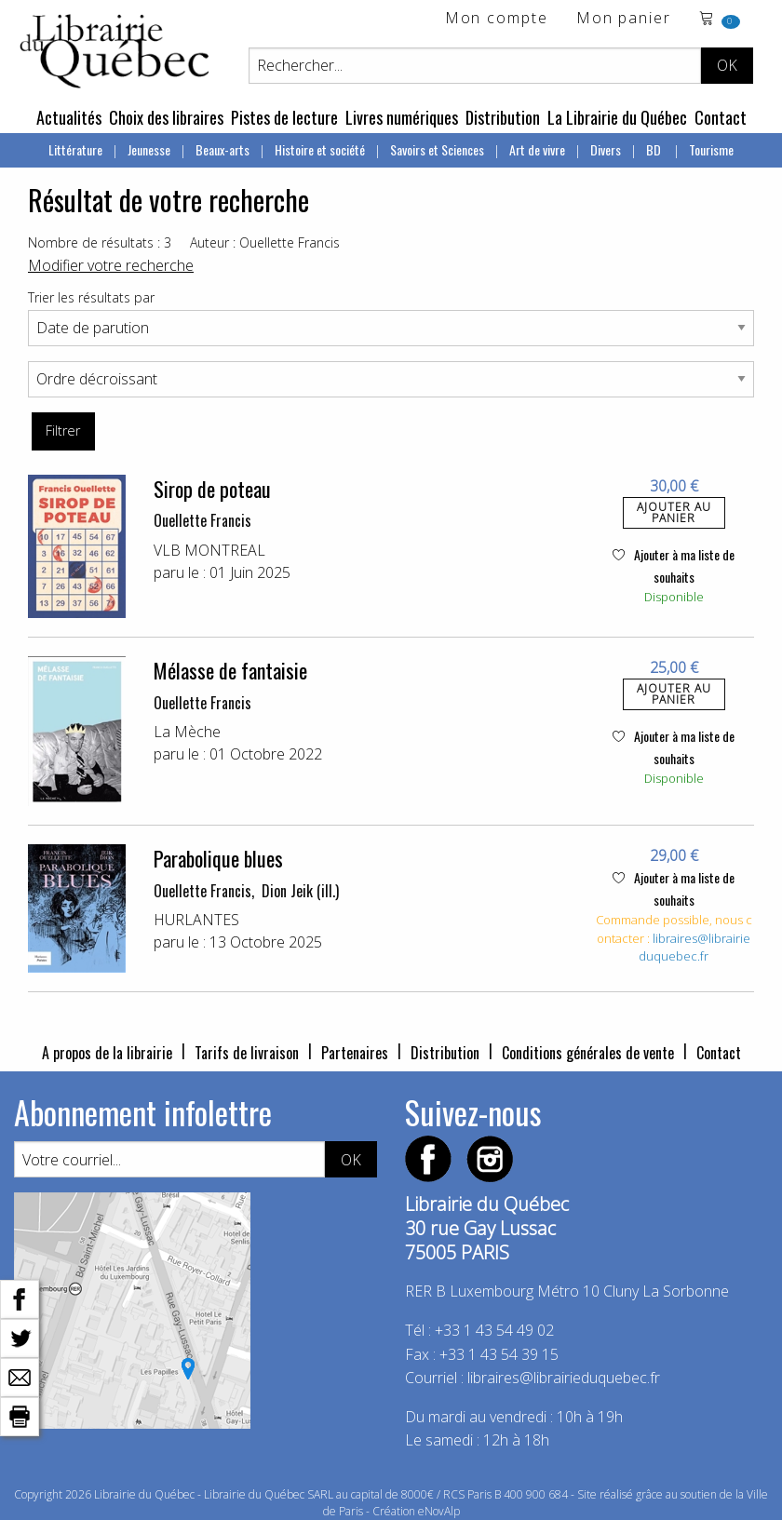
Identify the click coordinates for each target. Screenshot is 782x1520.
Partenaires (354, 1053)
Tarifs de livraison (247, 1053)
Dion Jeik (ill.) (300, 891)
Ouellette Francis (202, 520)
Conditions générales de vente (588, 1053)
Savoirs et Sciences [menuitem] (437, 149)
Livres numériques (401, 117)
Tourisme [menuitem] (711, 149)
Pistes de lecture (284, 117)
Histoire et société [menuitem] (320, 149)
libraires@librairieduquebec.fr (694, 947)
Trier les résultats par (91, 297)
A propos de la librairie (107, 1053)
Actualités (68, 117)
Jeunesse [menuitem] (149, 149)
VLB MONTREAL (209, 550)
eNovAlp (439, 1511)
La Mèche (187, 731)
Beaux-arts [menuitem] (222, 149)
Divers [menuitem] (605, 149)
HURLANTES (196, 919)
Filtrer (63, 430)
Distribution (502, 117)
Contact (720, 117)
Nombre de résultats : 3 (99, 242)
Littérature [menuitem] (75, 149)
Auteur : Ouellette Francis (265, 242)
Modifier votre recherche (111, 265)
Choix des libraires (166, 117)
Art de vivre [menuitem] (537, 149)
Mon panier (623, 19)
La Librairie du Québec (617, 117)
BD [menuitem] (655, 149)
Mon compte (496, 19)
